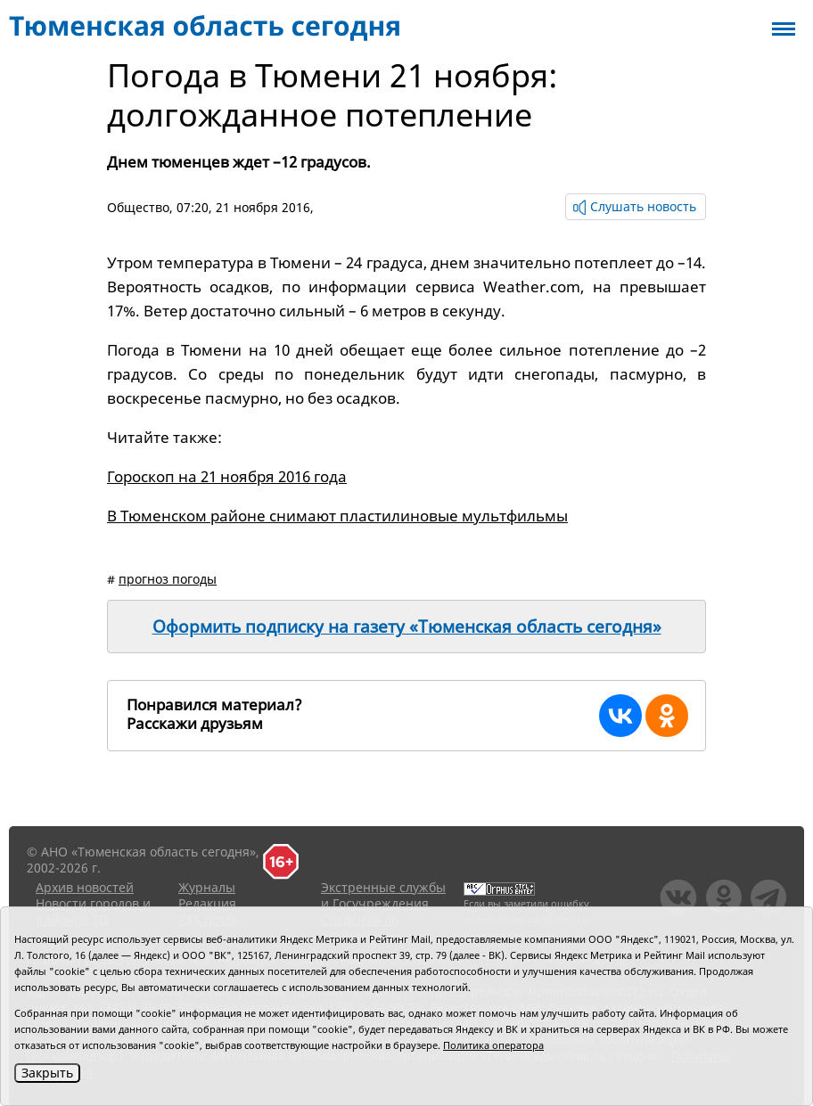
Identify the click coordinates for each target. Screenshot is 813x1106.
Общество (138, 207)
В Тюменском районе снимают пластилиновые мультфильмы (337, 515)
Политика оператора (493, 1045)
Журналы (206, 887)
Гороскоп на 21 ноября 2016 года (227, 476)
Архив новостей (85, 887)
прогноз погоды (168, 578)
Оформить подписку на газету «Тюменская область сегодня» (406, 626)
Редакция (207, 903)
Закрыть (47, 1072)
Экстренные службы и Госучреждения (383, 895)
